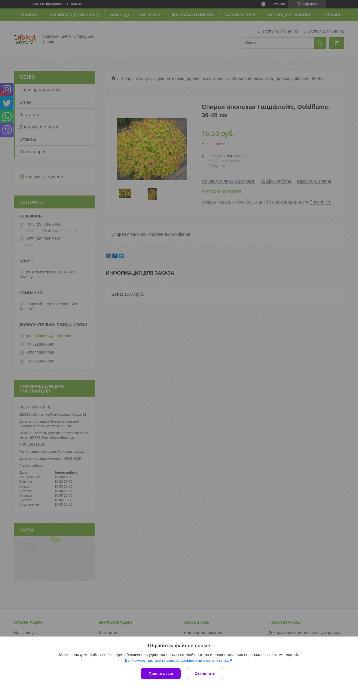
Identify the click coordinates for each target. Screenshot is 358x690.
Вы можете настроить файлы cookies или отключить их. (177, 660)
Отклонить (204, 673)
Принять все (160, 673)
